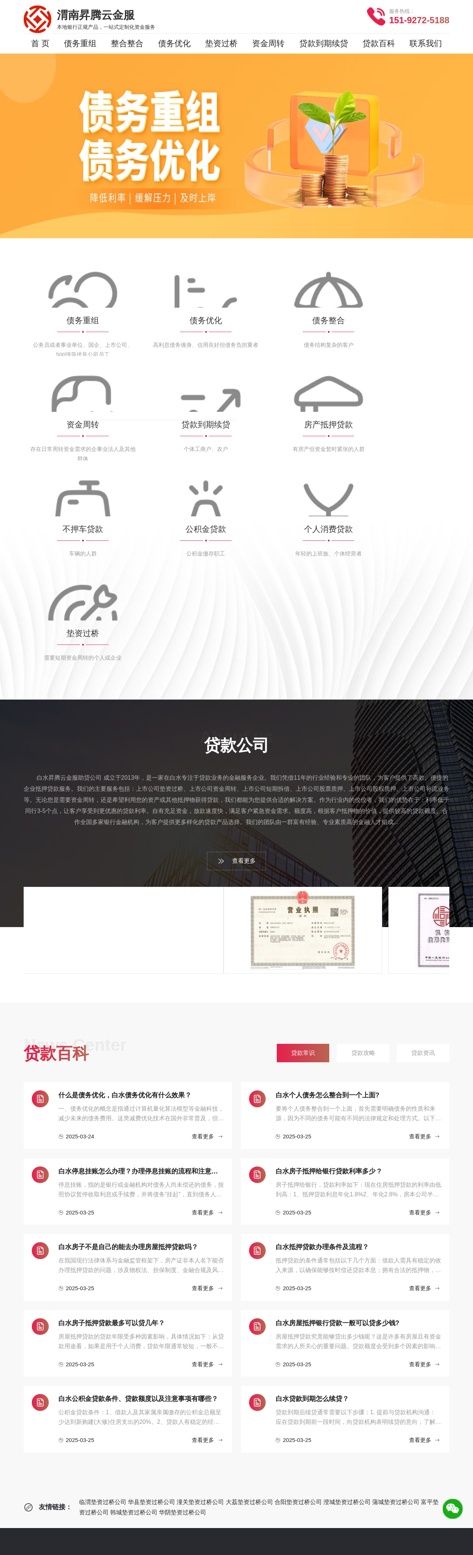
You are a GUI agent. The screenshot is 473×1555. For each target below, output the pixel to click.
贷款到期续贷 (149, 1437)
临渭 (157, 1533)
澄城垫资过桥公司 (347, 1306)
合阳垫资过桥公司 (298, 1306)
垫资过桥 (143, 1493)
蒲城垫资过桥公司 (395, 1306)
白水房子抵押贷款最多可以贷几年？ (111, 1127)
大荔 (210, 1533)
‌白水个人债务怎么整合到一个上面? (328, 899)
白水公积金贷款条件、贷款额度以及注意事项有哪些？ (138, 1203)
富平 (281, 1533)
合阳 (228, 1533)
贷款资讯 (239, 1415)
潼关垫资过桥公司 (200, 1306)
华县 (174, 1533)
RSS (282, 1546)
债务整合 (143, 1415)
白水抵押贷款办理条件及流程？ (322, 1051)
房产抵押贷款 (149, 1448)
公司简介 (47, 1393)
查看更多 (237, 665)
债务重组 (143, 1393)
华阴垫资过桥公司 (182, 1317)
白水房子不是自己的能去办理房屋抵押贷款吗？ (128, 1051)
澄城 (245, 1533)
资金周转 (143, 1426)
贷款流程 (47, 1404)
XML (266, 1546)
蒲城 (263, 1533)
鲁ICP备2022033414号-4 (330, 1546)
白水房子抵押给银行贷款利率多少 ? (328, 976)
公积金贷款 (146, 1470)
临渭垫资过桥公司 (102, 1306)
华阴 (316, 1533)
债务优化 (143, 1404)
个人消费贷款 (149, 1482)
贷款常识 (239, 1393)
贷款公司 (50, 1371)
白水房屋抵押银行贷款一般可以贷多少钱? (337, 1127)
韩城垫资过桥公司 (133, 1317)
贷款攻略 (239, 1404)
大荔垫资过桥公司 (249, 1306)
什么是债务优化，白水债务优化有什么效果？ (124, 899)
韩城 (298, 1533)
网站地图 (243, 1546)
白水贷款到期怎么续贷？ (312, 1203)
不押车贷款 (146, 1459)
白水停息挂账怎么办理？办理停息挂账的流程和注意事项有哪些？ (141, 976)
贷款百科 (242, 1371)
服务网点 (47, 1415)
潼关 (192, 1533)
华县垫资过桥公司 (151, 1306)
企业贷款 (146, 1371)
